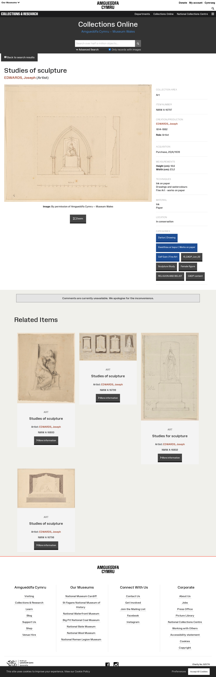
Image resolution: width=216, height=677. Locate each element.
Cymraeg (210, 2)
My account (195, 2)
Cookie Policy (82, 671)
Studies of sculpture (46, 418)
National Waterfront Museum (81, 613)
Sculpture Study (166, 266)
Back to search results (19, 57)
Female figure (188, 266)
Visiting (29, 596)
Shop (29, 628)
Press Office (185, 609)
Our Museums (11, 2)
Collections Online (163, 14)
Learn (29, 609)
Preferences (179, 671)
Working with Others (185, 628)
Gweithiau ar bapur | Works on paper (176, 247)
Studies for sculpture (170, 436)
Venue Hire (29, 634)
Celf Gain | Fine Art (167, 256)
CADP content (195, 276)
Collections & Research (19, 14)
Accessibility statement (185, 634)
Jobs (185, 602)
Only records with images (126, 49)
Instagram (133, 621)
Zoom (78, 218)
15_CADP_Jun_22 (191, 256)
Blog (29, 615)
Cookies (185, 641)
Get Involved (133, 602)
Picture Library (185, 615)
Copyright (185, 647)
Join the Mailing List (133, 609)
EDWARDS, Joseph (20, 78)
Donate (183, 2)
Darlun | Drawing (167, 237)
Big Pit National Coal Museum (81, 620)
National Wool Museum (81, 632)
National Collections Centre (192, 14)
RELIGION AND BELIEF (170, 276)
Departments (142, 14)
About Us (184, 596)
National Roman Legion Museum (81, 639)
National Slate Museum (81, 626)
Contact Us (133, 596)
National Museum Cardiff (81, 596)
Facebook (133, 615)
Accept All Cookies (199, 671)
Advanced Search (87, 49)
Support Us (29, 621)
